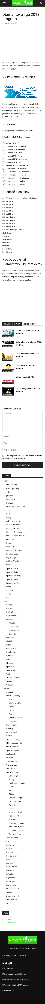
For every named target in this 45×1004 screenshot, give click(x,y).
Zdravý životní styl (13, 899)
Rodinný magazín (9, 922)
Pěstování (10, 736)
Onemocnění (11, 863)
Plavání (9, 659)
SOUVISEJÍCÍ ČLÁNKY (12, 324)
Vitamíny (9, 757)
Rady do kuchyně (15, 812)
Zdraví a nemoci (12, 896)
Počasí (8, 543)
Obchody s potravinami (15, 536)
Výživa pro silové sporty (15, 506)
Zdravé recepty (12, 772)
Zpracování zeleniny (16, 834)
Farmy (8, 517)
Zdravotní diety (12, 838)
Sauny (8, 565)
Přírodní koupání (12, 554)
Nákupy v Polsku (12, 528)
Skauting (9, 663)
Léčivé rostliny (11, 725)
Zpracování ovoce (16, 830)
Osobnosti (10, 539)
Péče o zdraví (11, 867)
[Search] (41, 3)
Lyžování (9, 656)
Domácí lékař (11, 856)
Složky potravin (12, 747)
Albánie (12, 623)
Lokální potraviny (13, 521)
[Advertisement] (22, 43)
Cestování (10, 619)
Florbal (9, 641)
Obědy (11, 794)
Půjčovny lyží (11, 557)
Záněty (9, 892)
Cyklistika (10, 637)
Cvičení (6, 481)
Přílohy (11, 808)
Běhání (9, 608)
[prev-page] (3, 400)
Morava (9, 597)
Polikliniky (10, 546)
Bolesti (9, 848)
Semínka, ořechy (15, 717)
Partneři (5, 955)
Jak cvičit (9, 495)
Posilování (10, 503)
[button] (4, 3)
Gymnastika (11, 648)
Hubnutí (9, 692)
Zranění (9, 903)
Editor (7, 23)
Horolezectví (11, 652)
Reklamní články (12, 561)
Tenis (8, 674)
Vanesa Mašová (8, 991)
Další (8, 514)
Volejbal (9, 685)
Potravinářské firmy (14, 550)
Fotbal (8, 645)
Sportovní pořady (13, 579)
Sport (6, 601)
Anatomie (10, 845)
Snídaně (12, 819)
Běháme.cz (6, 919)
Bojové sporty (11, 616)
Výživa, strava (11, 765)
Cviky (8, 492)
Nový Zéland (14, 630)
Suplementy (11, 754)
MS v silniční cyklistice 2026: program (16, 980)
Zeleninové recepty (16, 823)
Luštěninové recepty (17, 783)
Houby (11, 779)
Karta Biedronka (8, 968)
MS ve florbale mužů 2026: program (15, 974)
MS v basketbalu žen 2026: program (15, 985)
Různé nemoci (11, 881)
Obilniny (12, 707)
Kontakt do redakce (18, 955)
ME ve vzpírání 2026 (25, 377)
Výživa (6, 688)
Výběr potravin (12, 761)
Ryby (11, 714)
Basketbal (10, 605)
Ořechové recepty (16, 797)
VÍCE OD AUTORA (29, 324)
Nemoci (9, 859)
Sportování (10, 666)
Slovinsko (12, 634)
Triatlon (9, 681)
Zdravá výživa (11, 768)
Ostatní (11, 9)
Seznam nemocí (12, 888)
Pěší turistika (9, 590)
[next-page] (7, 400)
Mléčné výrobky (15, 703)
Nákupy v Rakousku (14, 532)
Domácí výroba (15, 776)
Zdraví (6, 841)
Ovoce (11, 710)
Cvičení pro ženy (12, 488)
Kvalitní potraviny (13, 696)
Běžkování (10, 612)
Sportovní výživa (12, 750)
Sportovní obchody (13, 576)
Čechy (8, 594)
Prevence (10, 870)
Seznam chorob (12, 885)
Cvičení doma (11, 485)
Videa (8, 586)
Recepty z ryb (14, 816)
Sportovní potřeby (13, 583)
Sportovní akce (21, 9)
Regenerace (10, 878)
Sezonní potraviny (13, 739)
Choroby (9, 852)
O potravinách (11, 732)
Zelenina (12, 721)
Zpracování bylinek (16, 827)
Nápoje (12, 790)
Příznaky (9, 874)
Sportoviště (10, 670)
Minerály (9, 728)
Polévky (12, 805)
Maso (11, 699)
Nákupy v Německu (13, 525)
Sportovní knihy (12, 572)
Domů (4, 9)
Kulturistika (10, 499)
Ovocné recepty (15, 801)
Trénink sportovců (13, 677)
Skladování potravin (14, 743)
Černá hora (13, 626)
